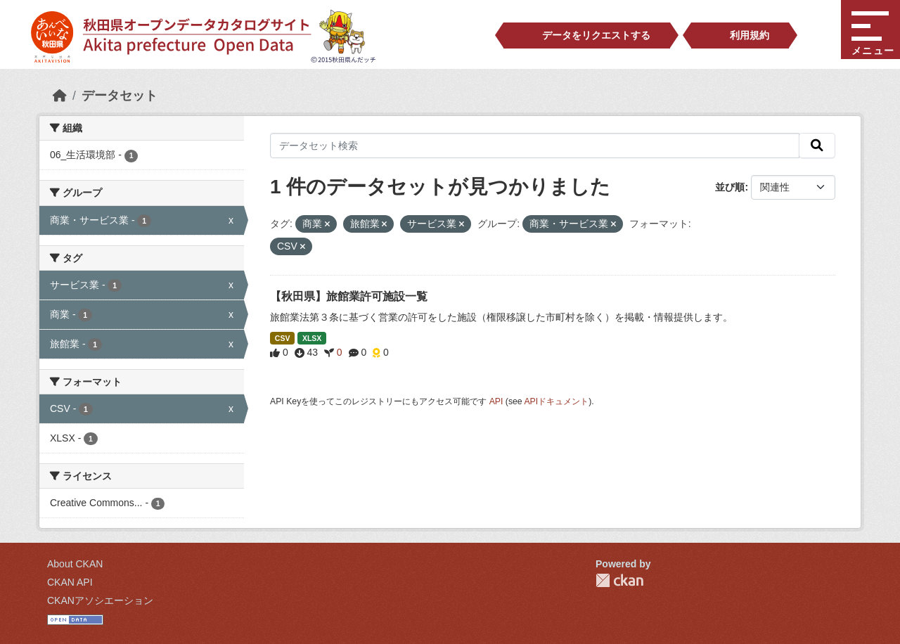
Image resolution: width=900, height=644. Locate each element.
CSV (282, 338)
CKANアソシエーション (100, 600)
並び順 (730, 187)
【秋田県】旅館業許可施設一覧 (349, 296)
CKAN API (70, 582)
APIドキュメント (556, 401)
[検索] (817, 145)
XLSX (311, 338)
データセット (120, 96)
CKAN (619, 580)
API (496, 401)
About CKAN (75, 563)
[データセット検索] (534, 145)
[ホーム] (60, 96)
